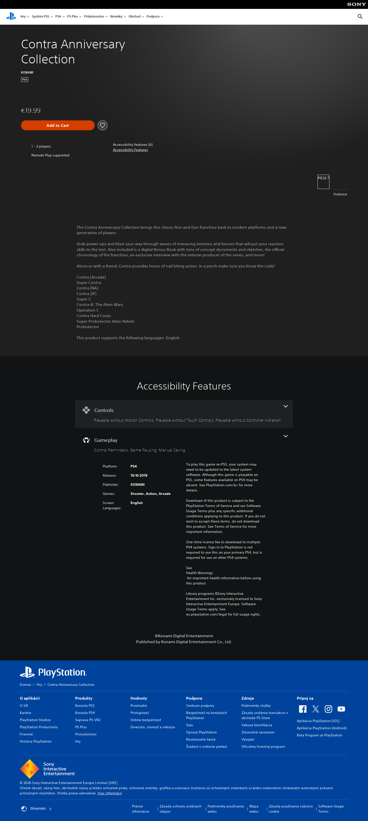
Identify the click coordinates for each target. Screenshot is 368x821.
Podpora (153, 17)
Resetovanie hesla (201, 739)
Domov (25, 684)
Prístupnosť (139, 712)
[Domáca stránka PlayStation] (11, 16)
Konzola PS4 (85, 712)
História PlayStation (35, 741)
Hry (23, 17)
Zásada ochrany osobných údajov (180, 809)
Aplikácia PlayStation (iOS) (318, 721)
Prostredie (138, 705)
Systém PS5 (40, 17)
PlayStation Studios (35, 720)
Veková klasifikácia (256, 725)
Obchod (134, 17)
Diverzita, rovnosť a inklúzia (152, 727)
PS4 (58, 17)
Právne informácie (140, 809)
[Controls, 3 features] (184, 414)
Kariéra (25, 712)
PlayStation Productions (39, 727)
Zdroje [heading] (247, 698)
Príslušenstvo (94, 17)
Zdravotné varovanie (257, 732)
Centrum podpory (200, 705)
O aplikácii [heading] (30, 698)
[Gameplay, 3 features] (184, 444)
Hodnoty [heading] (138, 698)
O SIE (24, 705)
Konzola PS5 (85, 705)
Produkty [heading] (83, 698)
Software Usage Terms (331, 809)
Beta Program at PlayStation (319, 735)
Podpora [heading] (194, 698)
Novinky (116, 17)
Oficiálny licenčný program (263, 746)
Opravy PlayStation (201, 732)
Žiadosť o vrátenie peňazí (206, 746)
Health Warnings (199, 573)
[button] (130, 149)
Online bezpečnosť (145, 720)
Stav (189, 725)
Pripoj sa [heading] (305, 698)
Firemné (26, 734)
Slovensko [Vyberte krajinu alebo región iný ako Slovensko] (37, 809)
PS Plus (72, 17)
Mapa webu (254, 809)
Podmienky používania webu (226, 809)
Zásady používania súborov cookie (291, 809)
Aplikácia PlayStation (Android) (321, 728)
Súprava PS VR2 (87, 720)
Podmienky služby (256, 705)
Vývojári (247, 739)
